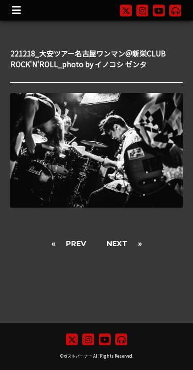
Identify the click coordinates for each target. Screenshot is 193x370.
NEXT (117, 243)
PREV (76, 243)
